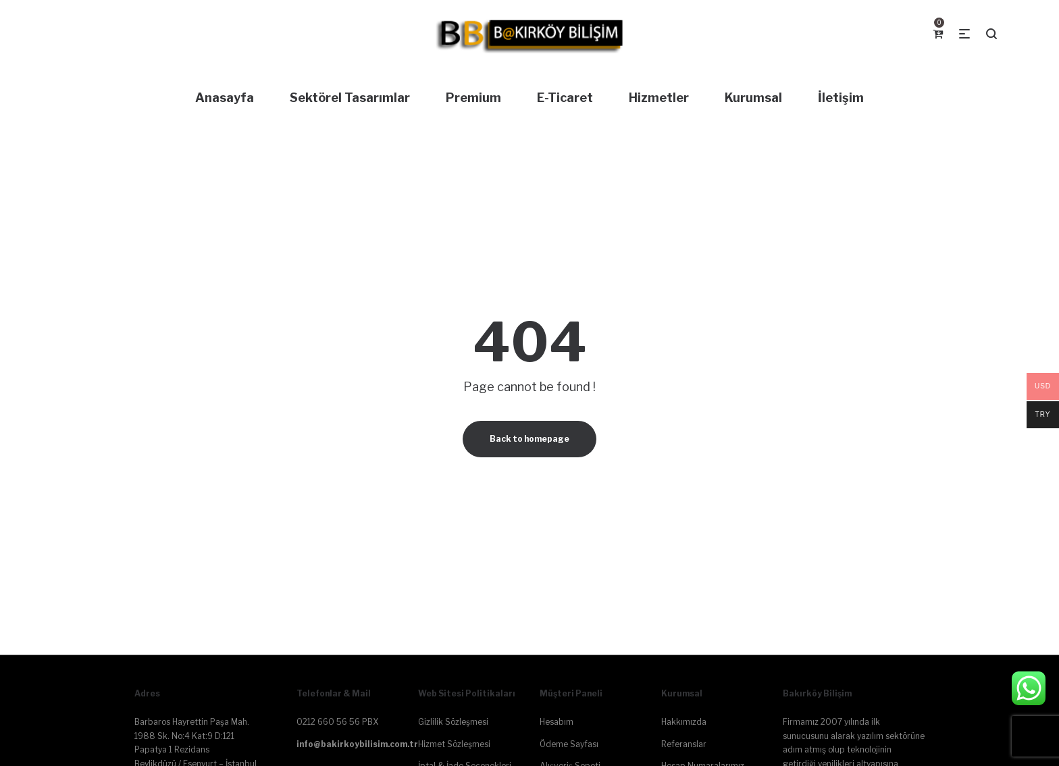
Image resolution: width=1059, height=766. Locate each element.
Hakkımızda (683, 722)
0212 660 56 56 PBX (337, 722)
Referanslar (683, 744)
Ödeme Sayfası (569, 744)
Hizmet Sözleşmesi (454, 744)
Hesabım (556, 722)
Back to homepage (529, 439)
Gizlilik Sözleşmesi (453, 722)
